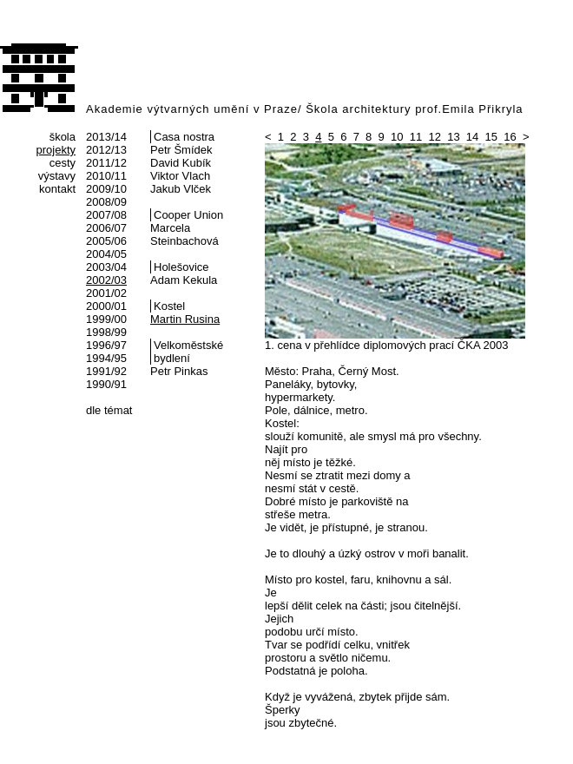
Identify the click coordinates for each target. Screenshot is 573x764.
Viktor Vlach (180, 175)
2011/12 (106, 162)
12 (434, 136)
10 (397, 136)
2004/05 (106, 253)
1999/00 (106, 319)
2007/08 (106, 214)
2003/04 (106, 266)
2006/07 (106, 227)
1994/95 (106, 358)
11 (416, 136)
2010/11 (106, 175)
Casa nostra (184, 136)
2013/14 (106, 136)
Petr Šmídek (181, 149)
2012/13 (106, 149)
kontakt (57, 188)
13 (453, 136)
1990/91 (106, 384)
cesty (62, 162)
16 (510, 136)
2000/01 (106, 306)
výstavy (57, 175)
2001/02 (106, 293)
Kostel (169, 306)
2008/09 (106, 201)
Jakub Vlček (180, 188)
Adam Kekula (183, 279)
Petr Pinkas (178, 371)
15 (491, 136)
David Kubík (180, 162)
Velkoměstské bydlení (188, 352)
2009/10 (106, 188)
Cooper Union (188, 214)
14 (472, 136)
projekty (56, 149)
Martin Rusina (185, 319)
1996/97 (106, 345)
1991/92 (106, 371)
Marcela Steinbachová (184, 234)
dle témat (109, 410)
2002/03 (106, 279)
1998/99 (106, 332)
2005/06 (106, 240)
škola (62, 136)
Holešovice (181, 266)
